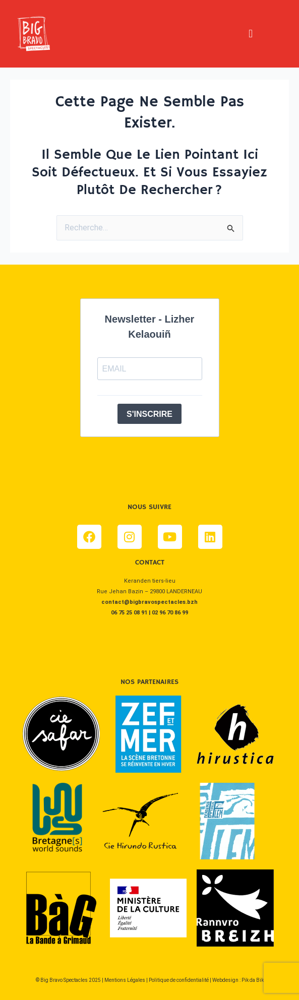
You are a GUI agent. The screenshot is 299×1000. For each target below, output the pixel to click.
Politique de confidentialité (179, 980)
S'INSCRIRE (149, 414)
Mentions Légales (124, 980)
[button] (250, 33)
